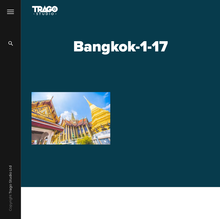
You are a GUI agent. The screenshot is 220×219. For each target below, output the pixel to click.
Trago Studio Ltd (10, 179)
